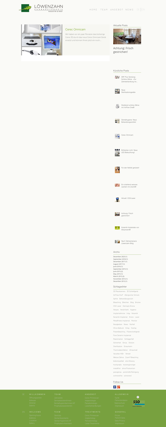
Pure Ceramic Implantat (122, 335)
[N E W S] (129, 9)
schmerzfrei (117, 376)
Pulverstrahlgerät (133, 332)
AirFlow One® (118, 295)
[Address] (32, 418)
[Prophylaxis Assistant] (63, 423)
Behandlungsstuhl (126, 299)
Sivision (131, 343)
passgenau (117, 372)
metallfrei (116, 368)
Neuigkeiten (117, 324)
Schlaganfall (129, 339)
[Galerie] (32, 405)
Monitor (134, 321)
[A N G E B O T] (117, 9)
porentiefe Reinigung (131, 372)
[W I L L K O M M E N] (37, 394)
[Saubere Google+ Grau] (138, 397)
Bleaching (117, 302)
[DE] (138, 9)
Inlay (128, 313)
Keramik (135, 313)
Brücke (137, 302)
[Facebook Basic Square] (114, 387)
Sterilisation (117, 346)
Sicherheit (117, 343)
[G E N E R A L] (120, 412)
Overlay (133, 328)
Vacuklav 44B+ (118, 354)
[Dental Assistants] (61, 418)
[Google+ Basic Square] (118, 387)
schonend (127, 376)
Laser (137, 317)
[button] (35, 397)
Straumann (128, 346)
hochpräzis (117, 365)
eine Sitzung (129, 361)
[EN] (143, 9)
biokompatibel (118, 361)
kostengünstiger (129, 365)
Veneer (128, 354)
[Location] (33, 420)
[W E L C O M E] (35, 412)
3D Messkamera (119, 291)
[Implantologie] (90, 400)
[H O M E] (93, 9)
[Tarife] (117, 398)
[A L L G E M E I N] (121, 394)
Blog (132, 302)
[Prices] (117, 415)
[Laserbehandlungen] (93, 405)
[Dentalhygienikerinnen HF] (64, 403)
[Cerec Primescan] (91, 398)
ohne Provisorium (128, 368)
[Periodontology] (91, 420)
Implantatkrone (119, 313)
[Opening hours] (35, 415)
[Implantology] (90, 418)
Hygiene (133, 310)
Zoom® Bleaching (131, 357)
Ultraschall (133, 350)
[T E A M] (103, 9)
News (126, 324)
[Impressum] (119, 423)
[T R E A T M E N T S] (92, 412)
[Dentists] (57, 415)
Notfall (132, 324)
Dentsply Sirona (129, 306)
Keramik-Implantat (120, 317)
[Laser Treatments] (92, 423)
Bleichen (125, 302)
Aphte (115, 299)
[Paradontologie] (91, 403)
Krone (131, 317)
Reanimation (118, 339)
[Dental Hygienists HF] (62, 420)
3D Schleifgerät (132, 291)
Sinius (125, 343)
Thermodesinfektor (120, 350)
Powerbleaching (119, 332)
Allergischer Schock (132, 295)
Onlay (127, 328)
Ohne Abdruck (118, 328)
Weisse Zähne (118, 357)
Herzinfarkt (124, 310)
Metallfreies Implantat (121, 321)
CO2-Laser (117, 306)
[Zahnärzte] (58, 398)
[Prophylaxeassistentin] (63, 405)
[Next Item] (137, 36)
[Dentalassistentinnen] (62, 400)
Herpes (116, 310)
